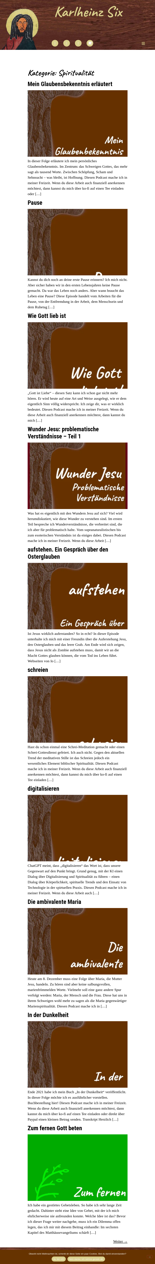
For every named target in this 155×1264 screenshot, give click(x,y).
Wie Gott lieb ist (47, 315)
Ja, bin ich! (58, 1259)
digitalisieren (43, 788)
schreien (38, 669)
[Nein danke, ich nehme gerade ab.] (150, 1256)
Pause (35, 202)
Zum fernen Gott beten (55, 1128)
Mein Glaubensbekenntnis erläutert (70, 84)
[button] (143, 43)
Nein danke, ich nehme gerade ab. (86, 1259)
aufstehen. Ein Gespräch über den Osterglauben (68, 553)
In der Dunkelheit (48, 1015)
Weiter (120, 1241)
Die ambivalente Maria (54, 901)
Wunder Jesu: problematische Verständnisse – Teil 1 (63, 432)
